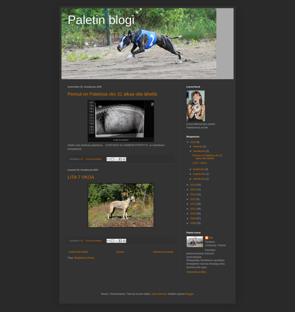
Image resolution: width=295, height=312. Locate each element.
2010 (193, 213)
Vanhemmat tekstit (163, 251)
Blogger (189, 294)
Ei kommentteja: (94, 159)
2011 (193, 208)
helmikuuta (199, 178)
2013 (193, 199)
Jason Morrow (159, 294)
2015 (193, 189)
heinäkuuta (199, 151)
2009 (193, 218)
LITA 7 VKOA (81, 177)
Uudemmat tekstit (78, 251)
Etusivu (120, 251)
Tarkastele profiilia (196, 272)
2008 (193, 223)
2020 (193, 142)
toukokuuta (199, 174)
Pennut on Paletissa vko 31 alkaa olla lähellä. (113, 94)
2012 (193, 203)
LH (210, 237)
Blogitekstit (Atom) (84, 257)
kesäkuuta (199, 169)
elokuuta (198, 146)
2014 (193, 194)
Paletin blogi (101, 20)
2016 (193, 184)
